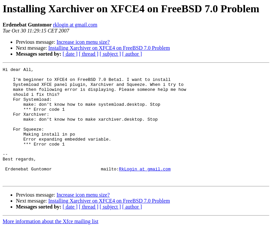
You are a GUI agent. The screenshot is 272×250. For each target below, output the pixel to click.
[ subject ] (110, 54)
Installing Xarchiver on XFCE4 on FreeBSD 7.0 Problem (109, 48)
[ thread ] (88, 54)
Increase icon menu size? (83, 42)
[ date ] (70, 54)
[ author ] (132, 54)
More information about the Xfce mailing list (50, 244)
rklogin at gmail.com (75, 25)
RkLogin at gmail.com (145, 190)
